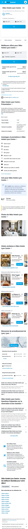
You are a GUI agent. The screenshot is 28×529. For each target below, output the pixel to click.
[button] (2, 2)
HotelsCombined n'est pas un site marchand (14, 524)
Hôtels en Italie (5, 513)
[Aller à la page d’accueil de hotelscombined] (10, 2)
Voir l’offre (19, 264)
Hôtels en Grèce (5, 509)
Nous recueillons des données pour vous (14, 527)
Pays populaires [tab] (5, 486)
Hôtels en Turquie (5, 497)
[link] (10, 267)
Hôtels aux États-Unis (6, 503)
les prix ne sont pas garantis (11, 520)
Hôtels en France (5, 499)
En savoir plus (6, 85)
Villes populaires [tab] (15, 486)
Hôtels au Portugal (6, 507)
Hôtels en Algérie (5, 501)
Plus (2, 113)
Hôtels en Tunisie (5, 495)
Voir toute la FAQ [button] (14, 435)
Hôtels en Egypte (5, 505)
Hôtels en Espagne (6, 511)
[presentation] (16, 47)
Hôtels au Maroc (5, 493)
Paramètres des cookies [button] (6, 94)
